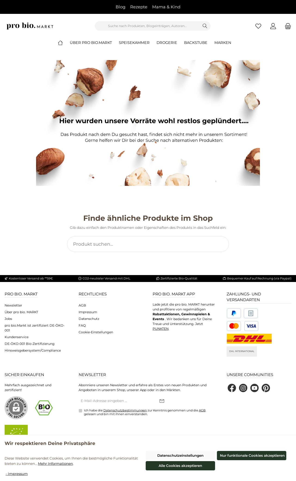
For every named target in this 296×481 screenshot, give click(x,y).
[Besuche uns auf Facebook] (232, 388)
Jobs (8, 319)
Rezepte (138, 7)
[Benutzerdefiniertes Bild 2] (251, 313)
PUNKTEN (161, 329)
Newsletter (13, 305)
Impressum (88, 312)
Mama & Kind (166, 7)
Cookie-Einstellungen (96, 332)
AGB (82, 305)
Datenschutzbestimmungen (125, 410)
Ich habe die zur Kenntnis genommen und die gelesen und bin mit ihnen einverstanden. (145, 412)
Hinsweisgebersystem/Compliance (33, 350)
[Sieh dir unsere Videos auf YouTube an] (254, 388)
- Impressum (17, 474)
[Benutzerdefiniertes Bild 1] (234, 313)
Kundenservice (16, 337)
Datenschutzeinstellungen (180, 455)
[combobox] (147, 26)
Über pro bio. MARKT (21, 312)
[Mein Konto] (273, 26)
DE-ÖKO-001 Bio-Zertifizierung (30, 344)
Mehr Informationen (55, 463)
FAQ (82, 325)
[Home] (64, 43)
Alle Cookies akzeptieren (180, 465)
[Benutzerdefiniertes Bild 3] (243, 326)
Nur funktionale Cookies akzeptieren (252, 455)
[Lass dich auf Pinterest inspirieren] (266, 388)
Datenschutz (89, 319)
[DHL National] (249, 339)
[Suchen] (205, 26)
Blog (120, 7)
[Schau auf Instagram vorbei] (243, 388)
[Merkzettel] (258, 26)
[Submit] (162, 401)
